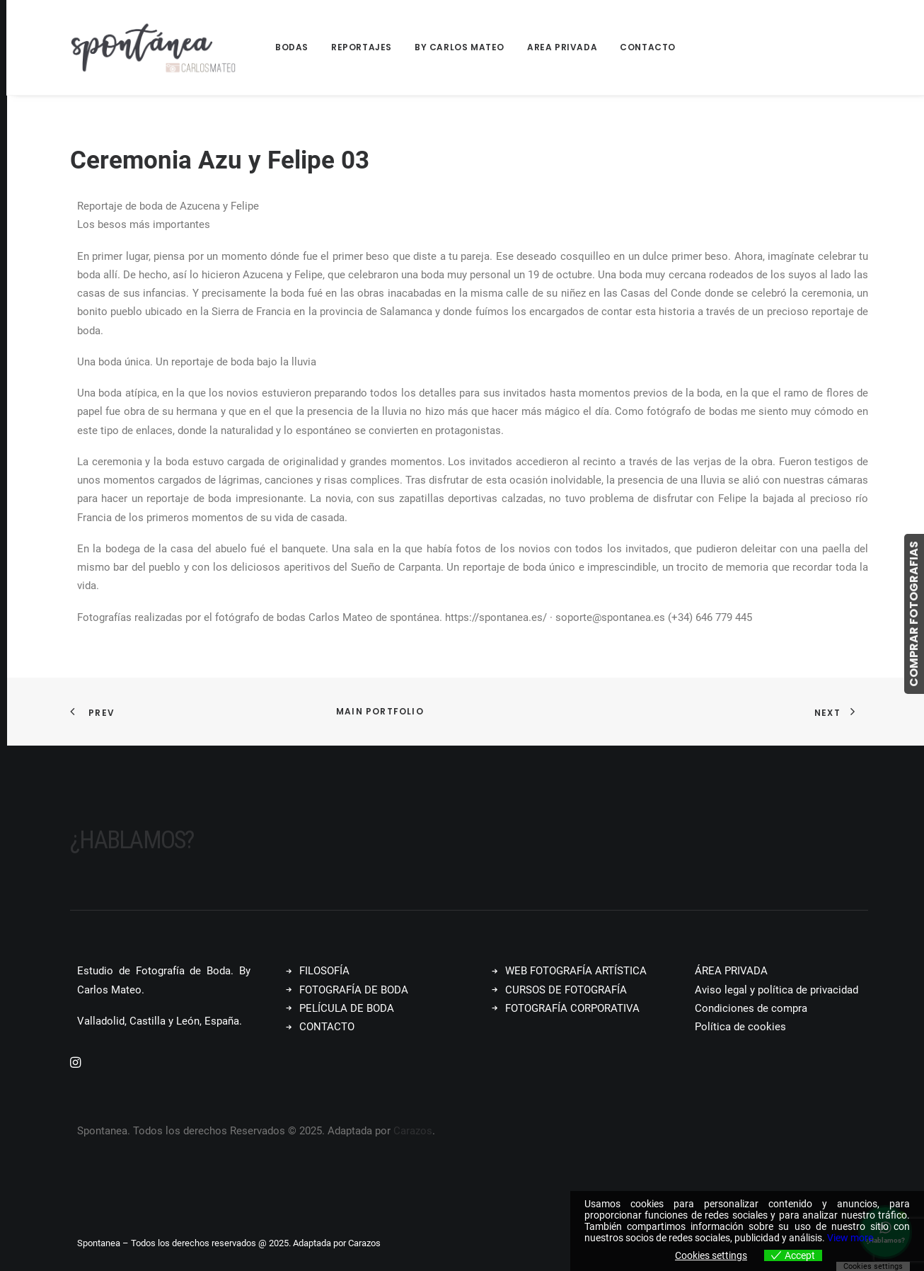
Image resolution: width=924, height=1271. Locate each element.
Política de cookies (740, 1026)
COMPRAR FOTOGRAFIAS (914, 614)
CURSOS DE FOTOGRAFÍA (566, 990)
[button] (75, 1064)
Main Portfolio (380, 711)
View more (850, 1237)
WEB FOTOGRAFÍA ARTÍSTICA (576, 970)
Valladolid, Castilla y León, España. (159, 1021)
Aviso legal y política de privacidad (776, 990)
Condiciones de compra (751, 1008)
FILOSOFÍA (324, 970)
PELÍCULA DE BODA (346, 1008)
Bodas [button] (291, 47)
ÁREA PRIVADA (731, 970)
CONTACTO (326, 1026)
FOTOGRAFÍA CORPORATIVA (572, 1008)
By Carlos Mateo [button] (459, 47)
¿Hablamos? (132, 840)
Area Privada (562, 47)
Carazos (412, 1130)
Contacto (648, 47)
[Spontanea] (153, 47)
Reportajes (361, 47)
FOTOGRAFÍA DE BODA (353, 990)
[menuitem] (296, 47)
